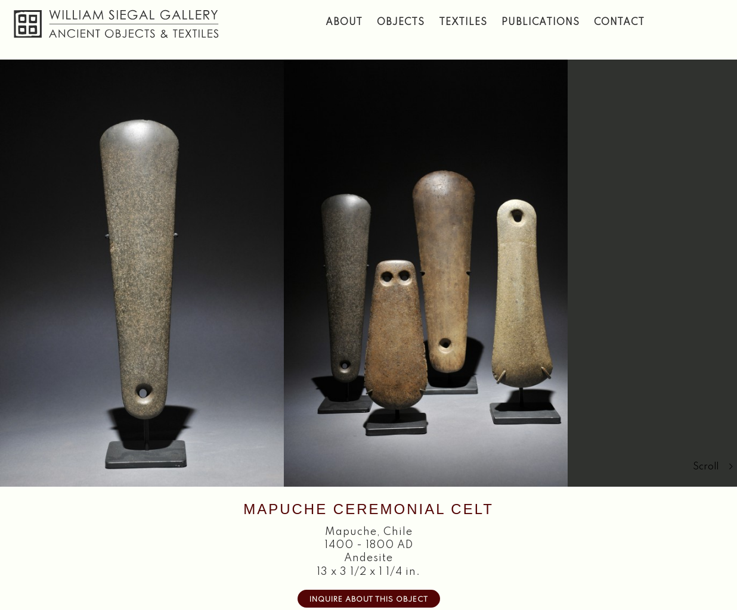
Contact (619, 22)
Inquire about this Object (368, 599)
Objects (401, 22)
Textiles (463, 22)
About (344, 22)
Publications (540, 22)
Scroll (713, 467)
